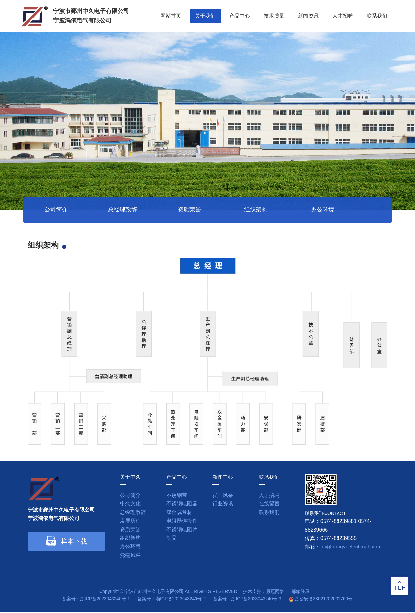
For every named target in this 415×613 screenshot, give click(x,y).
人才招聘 (342, 16)
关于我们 (205, 16)
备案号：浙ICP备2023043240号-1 (95, 599)
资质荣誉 (176, 211)
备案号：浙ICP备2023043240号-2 (171, 599)
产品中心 (239, 16)
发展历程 (130, 521)
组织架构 (238, 211)
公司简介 (53, 211)
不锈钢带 (176, 496)
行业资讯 (222, 504)
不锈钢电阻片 (181, 530)
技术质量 (274, 16)
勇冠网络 (275, 592)
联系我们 (377, 16)
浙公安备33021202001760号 (325, 599)
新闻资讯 (308, 16)
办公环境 (300, 211)
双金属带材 (179, 513)
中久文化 (130, 504)
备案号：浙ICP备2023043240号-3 (247, 599)
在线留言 (269, 504)
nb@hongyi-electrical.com (350, 547)
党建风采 (361, 211)
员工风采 (222, 496)
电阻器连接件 (181, 521)
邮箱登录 (300, 592)
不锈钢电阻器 (181, 504)
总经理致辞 (115, 211)
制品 (171, 538)
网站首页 (170, 16)
